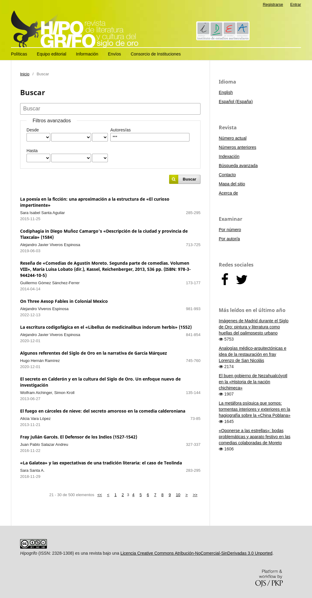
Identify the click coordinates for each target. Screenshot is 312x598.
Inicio (24, 74)
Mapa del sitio (232, 183)
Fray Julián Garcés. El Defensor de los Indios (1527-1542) (78, 437)
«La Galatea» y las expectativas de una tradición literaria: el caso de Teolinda (101, 463)
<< (99, 494)
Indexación (229, 156)
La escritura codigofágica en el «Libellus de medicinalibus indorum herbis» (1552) (106, 327)
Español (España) (236, 101)
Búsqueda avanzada (238, 165)
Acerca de (228, 193)
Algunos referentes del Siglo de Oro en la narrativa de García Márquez (93, 353)
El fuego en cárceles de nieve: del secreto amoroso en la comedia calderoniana (102, 411)
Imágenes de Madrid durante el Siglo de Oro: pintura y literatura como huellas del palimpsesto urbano (254, 326)
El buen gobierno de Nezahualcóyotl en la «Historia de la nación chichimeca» (253, 381)
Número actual (232, 138)
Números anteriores (237, 147)
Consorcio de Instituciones (156, 54)
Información (87, 54)
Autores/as (120, 129)
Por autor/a (229, 238)
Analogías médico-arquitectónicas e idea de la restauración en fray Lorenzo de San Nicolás (252, 354)
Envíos (114, 54)
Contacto (227, 174)
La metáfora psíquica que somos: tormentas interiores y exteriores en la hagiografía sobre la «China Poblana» (254, 409)
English (226, 92)
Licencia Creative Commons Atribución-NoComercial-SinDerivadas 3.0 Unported (196, 553)
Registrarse (273, 4)
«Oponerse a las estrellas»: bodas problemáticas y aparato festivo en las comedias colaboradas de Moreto (254, 436)
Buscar (189, 179)
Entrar (295, 4)
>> (195, 494)
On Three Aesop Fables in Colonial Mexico (64, 301)
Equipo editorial (51, 54)
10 (178, 494)
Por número (230, 229)
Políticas (19, 54)
